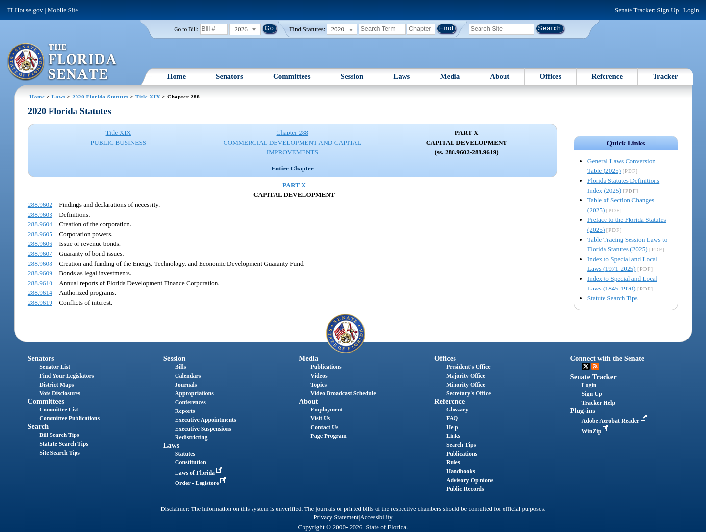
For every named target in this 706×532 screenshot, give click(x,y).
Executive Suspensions (203, 428)
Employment (326, 409)
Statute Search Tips (612, 298)
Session (352, 76)
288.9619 (40, 302)
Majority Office (465, 375)
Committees (292, 76)
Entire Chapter (292, 168)
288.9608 (40, 263)
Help (452, 427)
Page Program (328, 436)
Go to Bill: (186, 29)
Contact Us (324, 427)
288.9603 (40, 214)
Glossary (457, 409)
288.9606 (40, 243)
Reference (607, 76)
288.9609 (40, 273)
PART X (294, 185)
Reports (185, 411)
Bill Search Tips (59, 435)
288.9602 (40, 204)
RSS (595, 366)
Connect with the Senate (607, 358)
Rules (453, 462)
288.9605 (40, 234)
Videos (318, 375)
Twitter (586, 366)
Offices (550, 76)
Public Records (465, 488)
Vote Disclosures (59, 393)
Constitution (190, 462)
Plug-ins (582, 410)
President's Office (468, 366)
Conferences (190, 402)
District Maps (56, 384)
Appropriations (194, 393)
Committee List (58, 409)
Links (453, 436)
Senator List (54, 366)
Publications (325, 366)
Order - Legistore (201, 483)
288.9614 (40, 292)
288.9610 (40, 283)
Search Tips (461, 444)
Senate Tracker (593, 377)
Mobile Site (63, 10)
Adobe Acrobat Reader (615, 420)
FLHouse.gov (25, 10)
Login (691, 10)
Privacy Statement (335, 517)
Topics (318, 384)
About (499, 76)
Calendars (188, 375)
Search (38, 426)
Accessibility (376, 517)
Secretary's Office (468, 393)
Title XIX (147, 96)
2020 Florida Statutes (100, 96)
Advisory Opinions (469, 480)
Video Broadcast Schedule (343, 393)
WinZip (596, 431)
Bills (180, 366)
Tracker (665, 76)
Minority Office (465, 384)
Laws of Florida (199, 472)
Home (176, 76)
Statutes (185, 453)
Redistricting (191, 437)
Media (450, 76)
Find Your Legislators (66, 375)
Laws (401, 76)
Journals (186, 384)
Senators (229, 76)
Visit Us (320, 418)
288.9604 (40, 224)
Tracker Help (599, 402)
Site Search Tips (59, 452)
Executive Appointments (205, 419)
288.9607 (40, 253)
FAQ (452, 418)
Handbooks (460, 471)
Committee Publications (69, 418)
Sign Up (668, 10)
